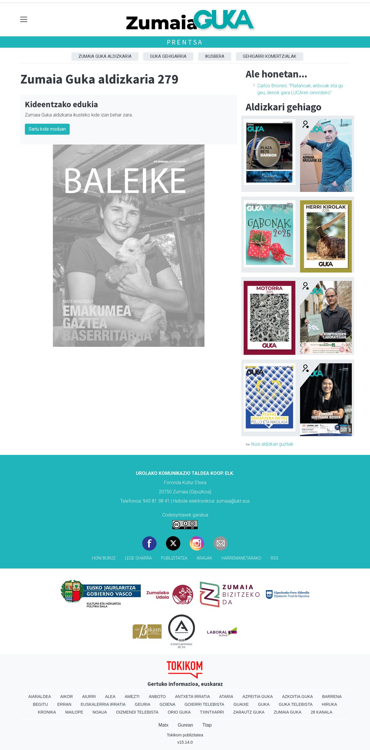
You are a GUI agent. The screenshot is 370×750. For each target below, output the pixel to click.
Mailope (74, 712)
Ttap (207, 725)
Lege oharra (138, 558)
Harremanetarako (241, 558)
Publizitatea (174, 558)
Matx (163, 725)
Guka (264, 704)
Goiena (167, 704)
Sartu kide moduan (47, 129)
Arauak (204, 558)
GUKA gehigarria (168, 56)
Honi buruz (104, 558)
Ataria (226, 696)
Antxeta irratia (192, 696)
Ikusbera (214, 56)
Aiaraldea (39, 696)
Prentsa (185, 42)
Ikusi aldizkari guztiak (272, 444)
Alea (110, 696)
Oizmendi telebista (137, 712)
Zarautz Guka (248, 712)
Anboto (157, 696)
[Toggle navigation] (24, 19)
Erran (64, 704)
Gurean (185, 725)
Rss (274, 558)
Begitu (40, 704)
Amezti (132, 696)
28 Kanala (321, 712)
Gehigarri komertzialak (269, 56)
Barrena (332, 696)
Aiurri (89, 696)
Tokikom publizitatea (185, 735)
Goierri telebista (204, 704)
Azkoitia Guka (297, 696)
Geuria (142, 704)
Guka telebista (295, 704)
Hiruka (329, 704)
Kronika (47, 712)
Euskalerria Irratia (103, 704)
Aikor (66, 696)
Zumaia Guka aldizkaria (105, 56)
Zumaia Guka (287, 712)
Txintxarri (212, 712)
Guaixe (241, 704)
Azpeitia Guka (258, 696)
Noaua (99, 712)
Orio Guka (179, 712)
